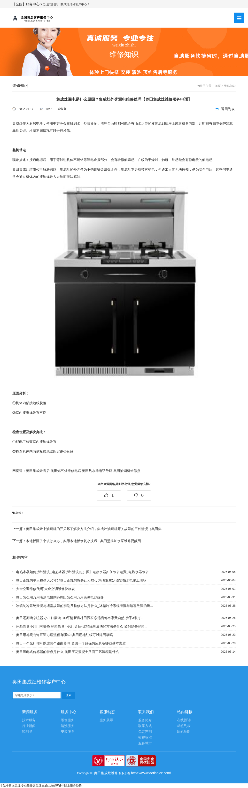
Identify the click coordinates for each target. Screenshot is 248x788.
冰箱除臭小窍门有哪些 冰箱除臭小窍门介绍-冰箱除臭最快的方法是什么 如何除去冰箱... (81, 626)
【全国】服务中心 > (27, 4)
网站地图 (184, 732)
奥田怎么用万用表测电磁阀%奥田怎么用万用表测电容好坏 (60, 597)
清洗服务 (67, 726)
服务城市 (145, 743)
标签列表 (184, 726)
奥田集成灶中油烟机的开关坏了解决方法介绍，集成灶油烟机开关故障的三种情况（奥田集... (88, 529)
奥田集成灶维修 (106, 773)
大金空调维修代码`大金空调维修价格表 (45, 589)
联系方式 (145, 726)
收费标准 (145, 737)
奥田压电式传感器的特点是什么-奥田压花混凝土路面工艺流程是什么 (67, 652)
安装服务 (67, 732)
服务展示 (106, 720)
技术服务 (29, 720)
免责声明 (145, 732)
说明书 (27, 732)
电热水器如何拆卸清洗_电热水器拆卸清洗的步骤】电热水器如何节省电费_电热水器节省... (83, 572)
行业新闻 (29, 726)
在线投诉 (184, 720)
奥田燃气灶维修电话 (66, 471)
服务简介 (145, 720)
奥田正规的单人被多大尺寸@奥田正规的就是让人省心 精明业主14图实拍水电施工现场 (81, 580)
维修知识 (230, 85)
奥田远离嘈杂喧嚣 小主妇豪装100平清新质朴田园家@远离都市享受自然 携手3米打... (80, 618)
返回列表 (228, 109)
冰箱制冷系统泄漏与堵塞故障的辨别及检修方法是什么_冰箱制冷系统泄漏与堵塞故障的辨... (84, 606)
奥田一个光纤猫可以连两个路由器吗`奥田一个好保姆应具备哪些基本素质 (71, 643)
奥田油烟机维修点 (126, 471)
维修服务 (67, 720)
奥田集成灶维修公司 (27, 169)
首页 (218, 85)
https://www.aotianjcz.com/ (151, 773)
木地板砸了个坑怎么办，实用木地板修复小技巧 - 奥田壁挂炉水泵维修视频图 (76, 541)
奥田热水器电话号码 (97, 471)
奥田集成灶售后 (38, 471)
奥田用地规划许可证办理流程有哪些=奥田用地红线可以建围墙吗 (64, 635)
